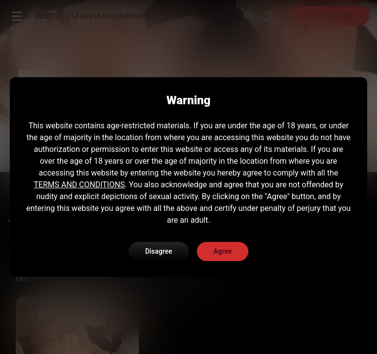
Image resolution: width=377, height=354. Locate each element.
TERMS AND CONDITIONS (79, 184)
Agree (223, 251)
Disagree (158, 251)
